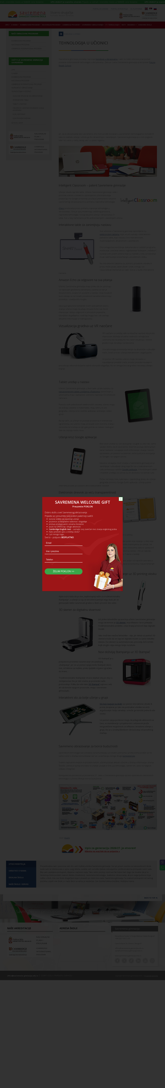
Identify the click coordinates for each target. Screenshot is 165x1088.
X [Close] (120, 499)
